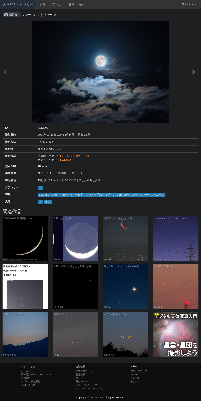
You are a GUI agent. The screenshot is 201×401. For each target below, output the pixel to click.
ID (6, 127)
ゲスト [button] (189, 4)
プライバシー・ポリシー (89, 388)
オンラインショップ (86, 385)
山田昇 (13, 14)
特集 (71, 4)
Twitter (133, 374)
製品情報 (80, 374)
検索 (82, 4)
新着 (42, 4)
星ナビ (79, 378)
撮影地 (9, 149)
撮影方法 (10, 141)
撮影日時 (10, 134)
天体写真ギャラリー (18, 4)
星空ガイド (82, 381)
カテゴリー (57, 4)
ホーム (24, 371)
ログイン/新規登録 (31, 381)
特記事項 (10, 180)
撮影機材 (10, 156)
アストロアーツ (84, 371)
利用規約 (25, 378)
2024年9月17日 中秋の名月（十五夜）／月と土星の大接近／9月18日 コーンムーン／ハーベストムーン (101, 194)
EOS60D (65, 159)
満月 (48, 201)
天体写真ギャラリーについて (36, 374)
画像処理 (10, 173)
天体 (7, 201)
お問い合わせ (28, 385)
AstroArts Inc (96, 397)
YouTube (135, 378)
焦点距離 (10, 166)
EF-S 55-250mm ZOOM (74, 156)
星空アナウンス (138, 381)
